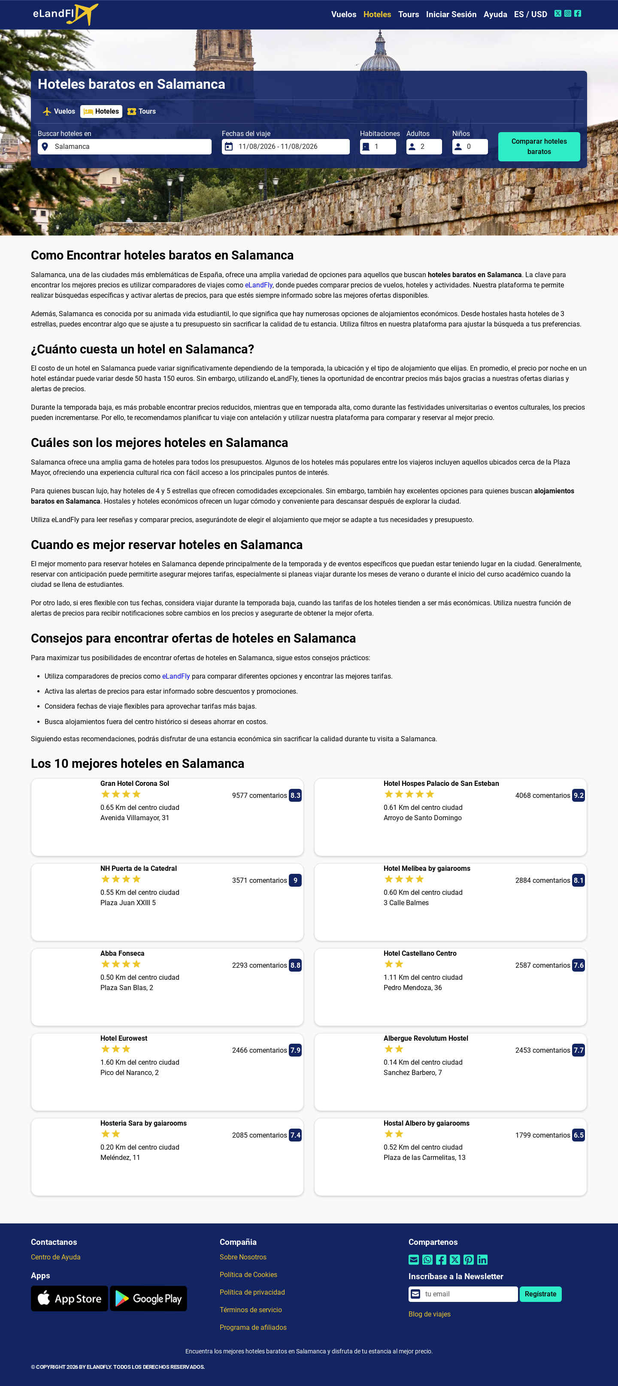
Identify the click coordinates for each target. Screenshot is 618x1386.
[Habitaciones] (383, 146)
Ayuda (495, 14)
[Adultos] (428, 146)
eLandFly (259, 285)
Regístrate (541, 1294)
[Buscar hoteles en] (131, 146)
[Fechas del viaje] (291, 146)
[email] (469, 1294)
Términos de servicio (251, 1310)
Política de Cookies (248, 1275)
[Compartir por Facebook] (441, 1265)
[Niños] (475, 146)
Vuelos (344, 14)
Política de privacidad (252, 1292)
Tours (408, 14)
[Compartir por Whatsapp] (427, 1265)
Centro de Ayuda (56, 1257)
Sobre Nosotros (243, 1257)
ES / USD (530, 14)
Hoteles (377, 14)
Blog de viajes (430, 1314)
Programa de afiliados (253, 1327)
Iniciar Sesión (451, 14)
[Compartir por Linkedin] (482, 1265)
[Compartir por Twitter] (455, 1265)
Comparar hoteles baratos (539, 146)
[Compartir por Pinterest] (469, 1265)
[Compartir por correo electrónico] (414, 1265)
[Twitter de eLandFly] (559, 13)
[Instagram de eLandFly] (569, 13)
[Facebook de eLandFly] (579, 13)
